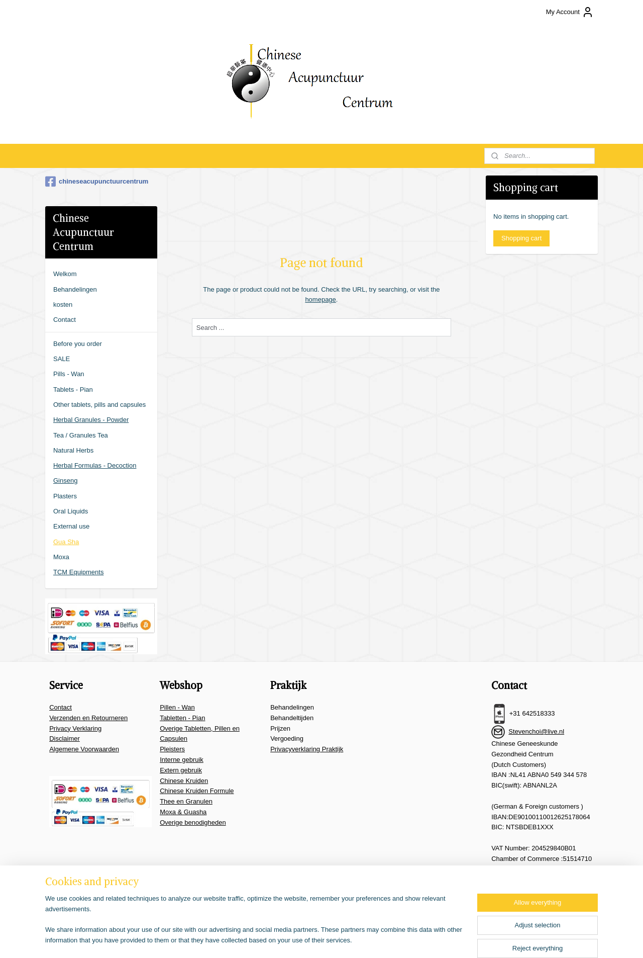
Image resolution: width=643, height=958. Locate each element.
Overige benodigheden (193, 822)
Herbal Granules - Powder (91, 419)
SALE (61, 359)
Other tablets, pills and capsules (99, 404)
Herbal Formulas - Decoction (94, 465)
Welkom (65, 274)
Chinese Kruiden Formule (197, 791)
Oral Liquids (70, 511)
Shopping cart (521, 238)
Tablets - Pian (73, 389)
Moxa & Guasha (183, 812)
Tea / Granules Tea (80, 435)
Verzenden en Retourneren (88, 718)
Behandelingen (75, 289)
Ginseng (65, 480)
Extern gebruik (181, 770)
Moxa (61, 557)
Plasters (65, 496)
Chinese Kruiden (184, 781)
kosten (62, 304)
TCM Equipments (78, 572)
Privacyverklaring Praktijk (306, 749)
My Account (570, 12)
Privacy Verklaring (75, 728)
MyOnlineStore (440, 939)
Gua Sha (66, 542)
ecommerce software (361, 939)
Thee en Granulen (186, 801)
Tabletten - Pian (182, 718)
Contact (64, 319)
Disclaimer (64, 738)
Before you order (77, 343)
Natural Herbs (73, 450)
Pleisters (172, 749)
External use (71, 526)
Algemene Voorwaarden (84, 749)
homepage (320, 299)
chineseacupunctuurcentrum (96, 182)
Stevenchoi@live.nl (536, 731)
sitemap (310, 939)
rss (328, 939)
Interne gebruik (181, 759)
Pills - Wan (68, 374)
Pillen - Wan (177, 707)
